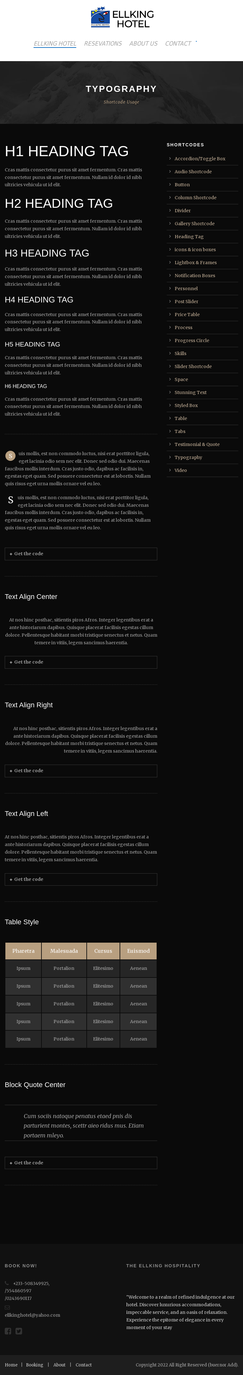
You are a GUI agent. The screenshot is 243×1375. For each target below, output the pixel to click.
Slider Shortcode (193, 366)
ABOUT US (143, 43)
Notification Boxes (195, 275)
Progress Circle (192, 340)
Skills (180, 353)
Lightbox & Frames (196, 262)
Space (181, 379)
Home (11, 1365)
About (59, 1365)
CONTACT (177, 43)
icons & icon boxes (195, 249)
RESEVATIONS (103, 43)
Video (181, 470)
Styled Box (186, 405)
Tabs (180, 431)
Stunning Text (191, 392)
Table (181, 418)
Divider (183, 210)
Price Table (187, 314)
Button (182, 185)
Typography (188, 457)
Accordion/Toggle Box (200, 159)
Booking (34, 1365)
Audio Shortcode (193, 172)
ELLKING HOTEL (55, 43)
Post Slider (186, 301)
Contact (84, 1365)
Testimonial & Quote (197, 444)
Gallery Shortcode (195, 223)
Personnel (186, 288)
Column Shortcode (195, 198)
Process (183, 327)
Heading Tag (189, 236)
